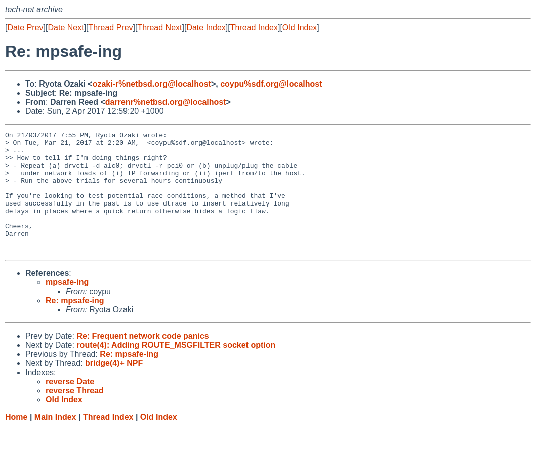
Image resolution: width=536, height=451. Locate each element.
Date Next (66, 27)
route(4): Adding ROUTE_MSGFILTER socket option (175, 369)
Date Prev (25, 27)
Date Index (205, 27)
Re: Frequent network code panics (142, 360)
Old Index (299, 27)
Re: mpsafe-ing (75, 324)
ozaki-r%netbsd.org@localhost (152, 83)
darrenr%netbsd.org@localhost (165, 102)
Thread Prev (111, 27)
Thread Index (254, 27)
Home (16, 441)
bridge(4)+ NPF (114, 387)
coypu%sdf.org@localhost (271, 83)
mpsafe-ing (67, 306)
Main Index (55, 441)
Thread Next (159, 27)
